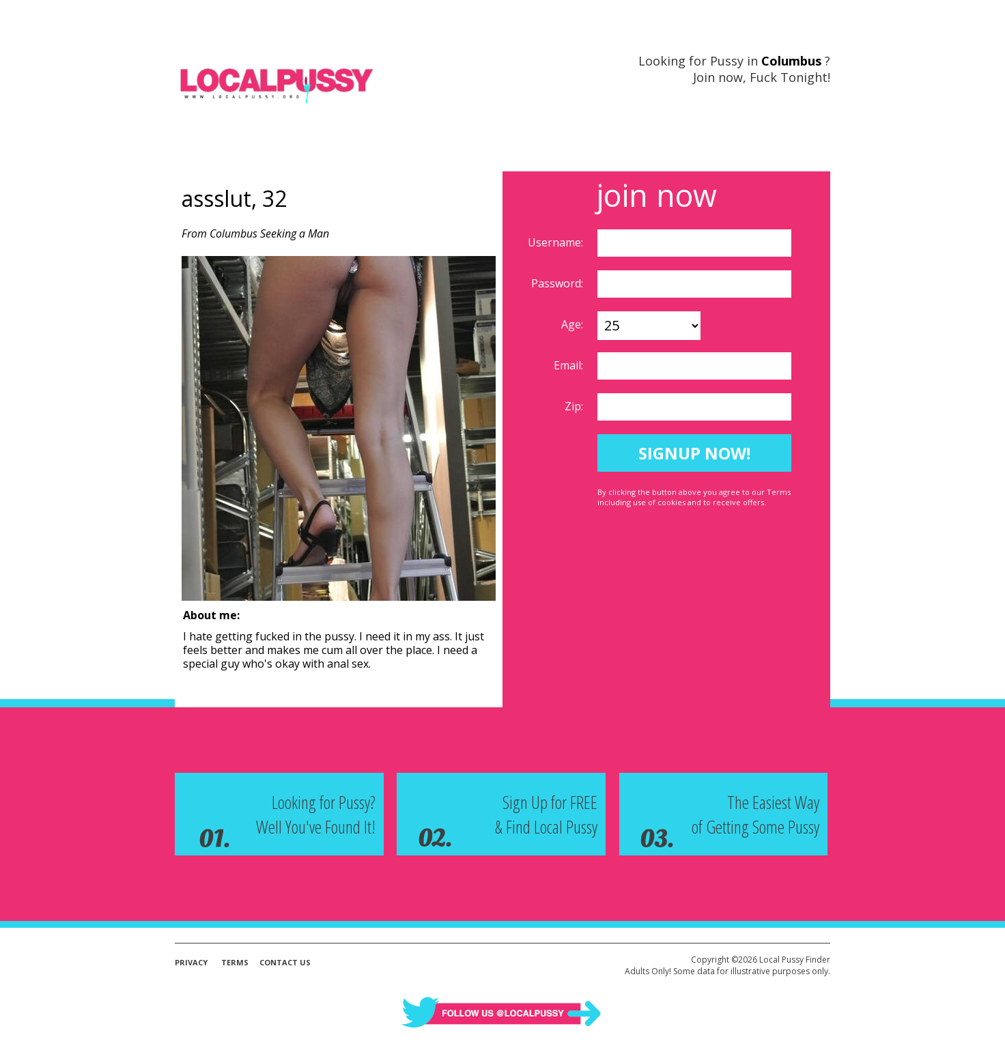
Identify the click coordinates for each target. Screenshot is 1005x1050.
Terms (235, 962)
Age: (573, 324)
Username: (557, 242)
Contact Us (285, 962)
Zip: (575, 406)
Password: (558, 283)
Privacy (191, 962)
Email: (570, 365)
